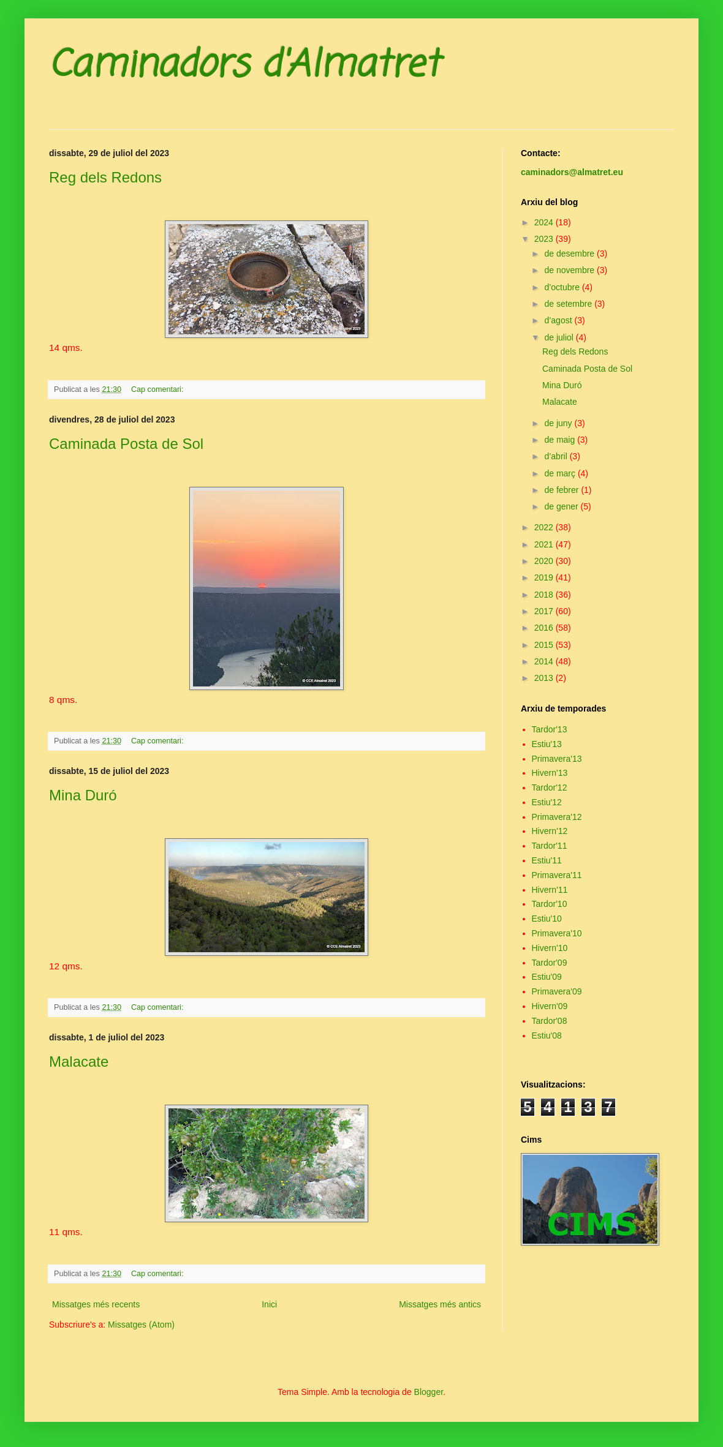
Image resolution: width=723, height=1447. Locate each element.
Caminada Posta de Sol (126, 443)
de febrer (562, 490)
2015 (545, 645)
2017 (545, 611)
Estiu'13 (547, 744)
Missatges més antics (440, 1304)
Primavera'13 (557, 759)
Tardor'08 (549, 1021)
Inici (269, 1304)
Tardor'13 (549, 729)
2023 (545, 239)
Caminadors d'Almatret (244, 66)
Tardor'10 (549, 904)
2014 (545, 661)
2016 (545, 628)
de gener (562, 506)
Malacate (78, 1061)
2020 (545, 561)
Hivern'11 (550, 890)
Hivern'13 (550, 773)
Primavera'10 (557, 933)
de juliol (559, 337)
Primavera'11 (557, 875)
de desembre (570, 253)
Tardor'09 (549, 963)
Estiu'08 (547, 1035)
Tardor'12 (549, 787)
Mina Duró (83, 795)
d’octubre (562, 287)
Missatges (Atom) (141, 1324)
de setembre (569, 304)
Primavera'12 (557, 817)
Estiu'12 (547, 802)
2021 (545, 544)
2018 (545, 594)
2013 (545, 678)
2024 (545, 222)
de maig (560, 440)
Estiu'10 (547, 918)
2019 (545, 577)
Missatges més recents (96, 1304)
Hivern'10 (550, 948)
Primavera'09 (557, 991)
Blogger (428, 1392)
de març (560, 473)
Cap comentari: (158, 389)
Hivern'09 (550, 1006)
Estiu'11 (547, 860)
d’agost (559, 320)
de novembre (570, 270)
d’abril (556, 456)
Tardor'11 (549, 846)
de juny (559, 423)
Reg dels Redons (105, 177)
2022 (545, 527)
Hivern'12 (550, 831)
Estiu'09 (547, 977)
